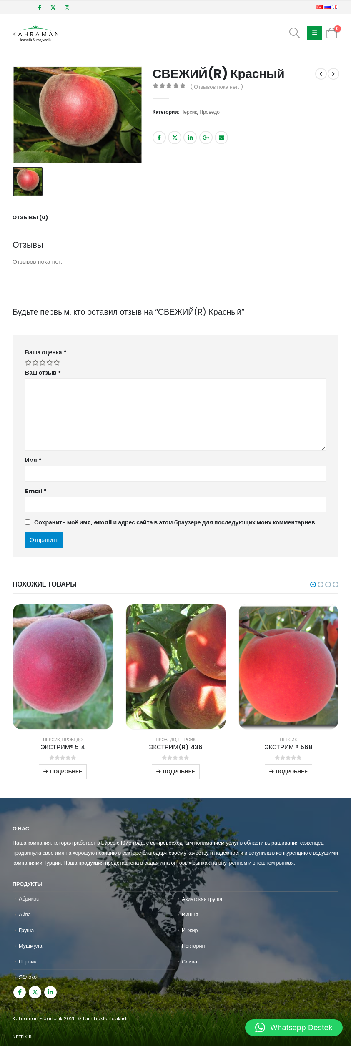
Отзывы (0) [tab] (30, 217)
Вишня (190, 914)
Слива (189, 961)
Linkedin (50, 992)
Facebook (159, 137)
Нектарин (193, 945)
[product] (63, 666)
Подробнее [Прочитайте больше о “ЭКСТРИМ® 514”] (66, 771)
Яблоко (28, 977)
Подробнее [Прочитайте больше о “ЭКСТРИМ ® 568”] (292, 771)
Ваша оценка (45, 352)
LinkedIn (190, 137)
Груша (26, 930)
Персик (189, 111)
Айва (25, 914)
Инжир (190, 930)
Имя (33, 460)
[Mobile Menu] (314, 33)
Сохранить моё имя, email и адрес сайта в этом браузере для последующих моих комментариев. (175, 522)
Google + (206, 137)
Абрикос (29, 898)
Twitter (174, 137)
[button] (313, 584)
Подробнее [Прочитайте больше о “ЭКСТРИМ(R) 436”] (179, 771)
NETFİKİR (22, 1036)
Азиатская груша (202, 899)
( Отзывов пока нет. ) (216, 87)
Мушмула (30, 945)
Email (221, 137)
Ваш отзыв (43, 373)
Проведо (210, 111)
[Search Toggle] (294, 33)
